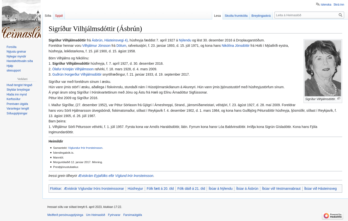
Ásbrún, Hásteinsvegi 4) (110, 40)
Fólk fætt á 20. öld (160, 188)
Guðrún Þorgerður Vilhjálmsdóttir (77, 74)
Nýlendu (185, 40)
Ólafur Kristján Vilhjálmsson (73, 69)
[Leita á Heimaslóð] (309, 15)
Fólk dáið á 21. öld (191, 188)
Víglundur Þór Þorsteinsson (85, 147)
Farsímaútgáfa (132, 215)
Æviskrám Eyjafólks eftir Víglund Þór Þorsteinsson (115, 176)
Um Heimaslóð (95, 215)
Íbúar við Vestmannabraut (281, 188)
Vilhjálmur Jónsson (96, 45)
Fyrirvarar (114, 215)
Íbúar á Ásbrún (247, 188)
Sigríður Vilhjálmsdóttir (71, 63)
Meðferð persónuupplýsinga (65, 215)
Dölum (121, 45)
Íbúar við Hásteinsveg (320, 188)
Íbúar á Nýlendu (220, 188)
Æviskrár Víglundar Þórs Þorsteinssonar (94, 188)
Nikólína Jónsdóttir (236, 45)
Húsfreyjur (135, 188)
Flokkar (55, 188)
